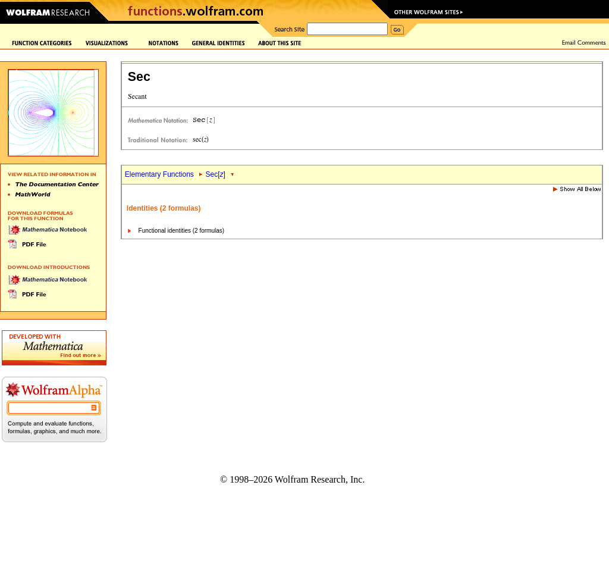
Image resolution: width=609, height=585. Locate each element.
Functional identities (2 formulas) (182, 230)
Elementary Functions (159, 174)
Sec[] (215, 174)
